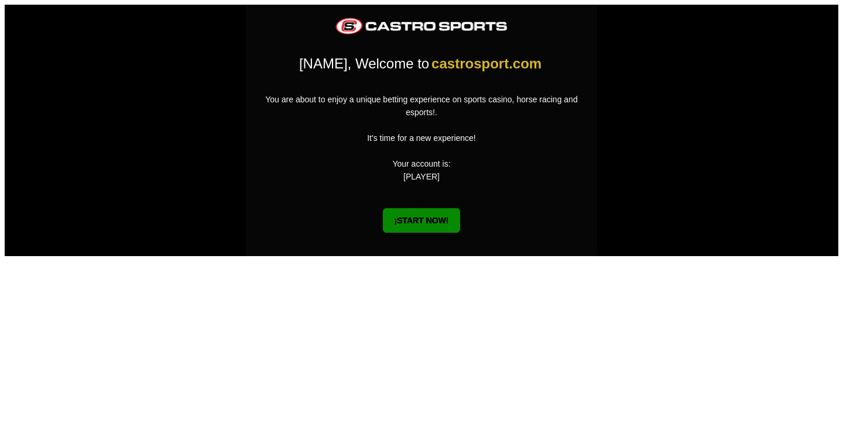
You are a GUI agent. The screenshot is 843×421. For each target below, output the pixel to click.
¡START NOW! (421, 220)
